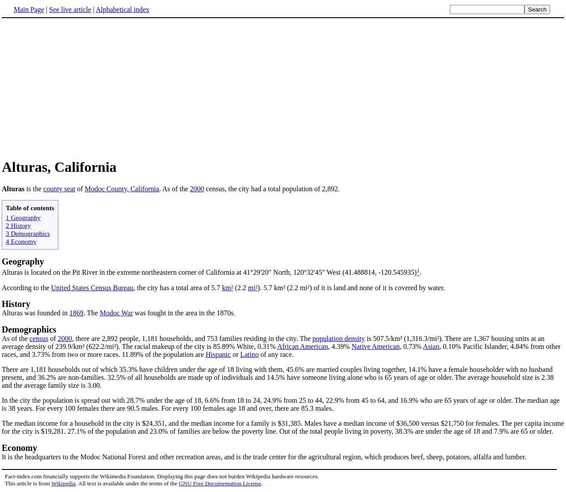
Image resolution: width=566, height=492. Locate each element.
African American (302, 346)
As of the (16, 338)
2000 (197, 189)
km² (227, 287)
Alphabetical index (122, 9)
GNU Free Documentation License (220, 483)
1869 (76, 313)
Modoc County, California (122, 189)
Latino (249, 354)
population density (339, 338)
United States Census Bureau (92, 287)
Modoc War (116, 313)
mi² (253, 287)
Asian (431, 346)
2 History (18, 225)
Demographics (29, 329)
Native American (376, 346)
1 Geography (23, 217)
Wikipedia (63, 483)
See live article (70, 9)
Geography (23, 261)
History (16, 304)
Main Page (29, 9)
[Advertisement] (283, 88)
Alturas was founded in (35, 313)
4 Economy (21, 241)
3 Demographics (28, 233)
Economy (19, 448)
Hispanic (218, 354)
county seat (59, 189)
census (39, 338)
